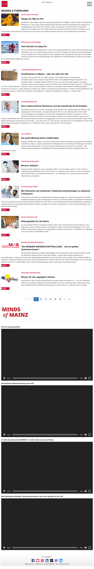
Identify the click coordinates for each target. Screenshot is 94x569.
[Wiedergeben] (4, 378)
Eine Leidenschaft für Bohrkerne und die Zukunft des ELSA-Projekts (54, 106)
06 (60, 299)
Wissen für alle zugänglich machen (38, 277)
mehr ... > (6, 35)
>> (69, 299)
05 (55, 299)
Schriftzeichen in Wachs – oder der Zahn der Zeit (44, 74)
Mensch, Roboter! (29, 165)
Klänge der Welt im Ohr (32, 19)
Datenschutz (29, 564)
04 (50, 299)
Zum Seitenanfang (62, 564)
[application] (47, 355)
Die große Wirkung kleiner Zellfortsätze (40, 138)
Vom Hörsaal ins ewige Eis (34, 46)
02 (41, 299)
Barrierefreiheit (49, 564)
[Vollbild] (89, 378)
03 (46, 299)
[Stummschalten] (85, 378)
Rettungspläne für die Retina (35, 221)
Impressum (39, 564)
